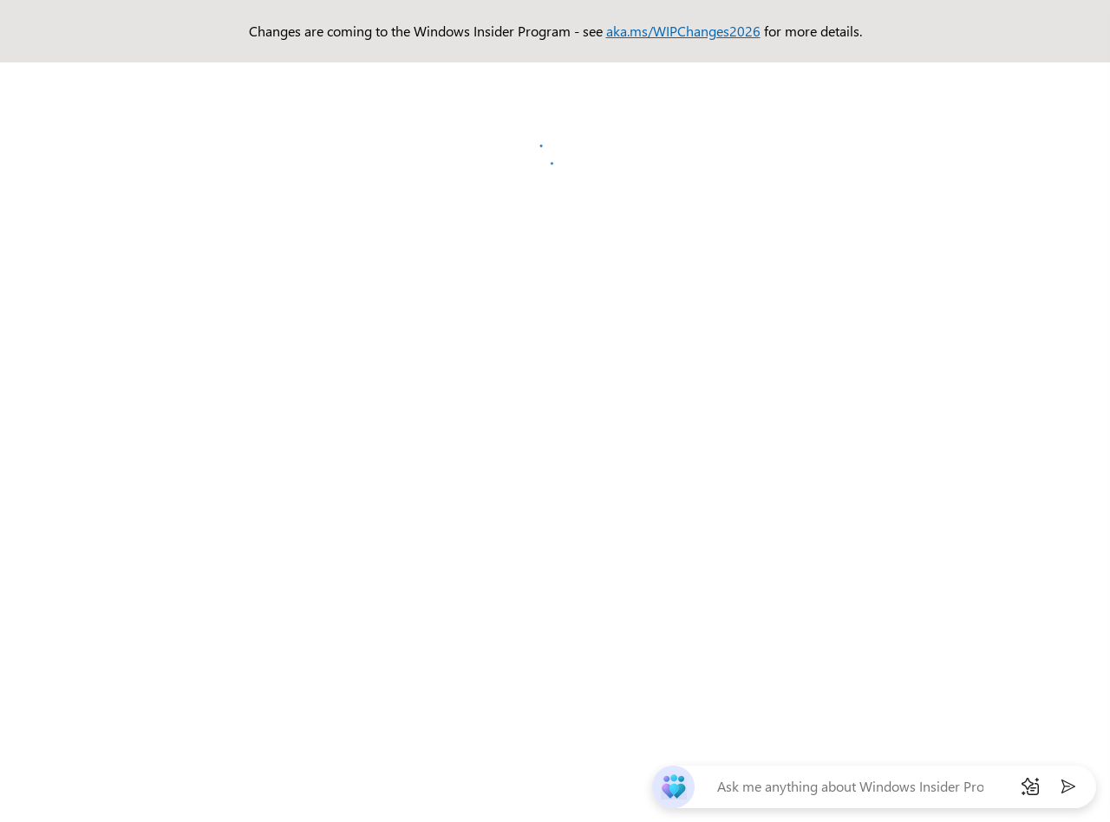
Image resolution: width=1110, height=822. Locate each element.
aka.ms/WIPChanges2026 (683, 31)
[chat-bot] (673, 787)
